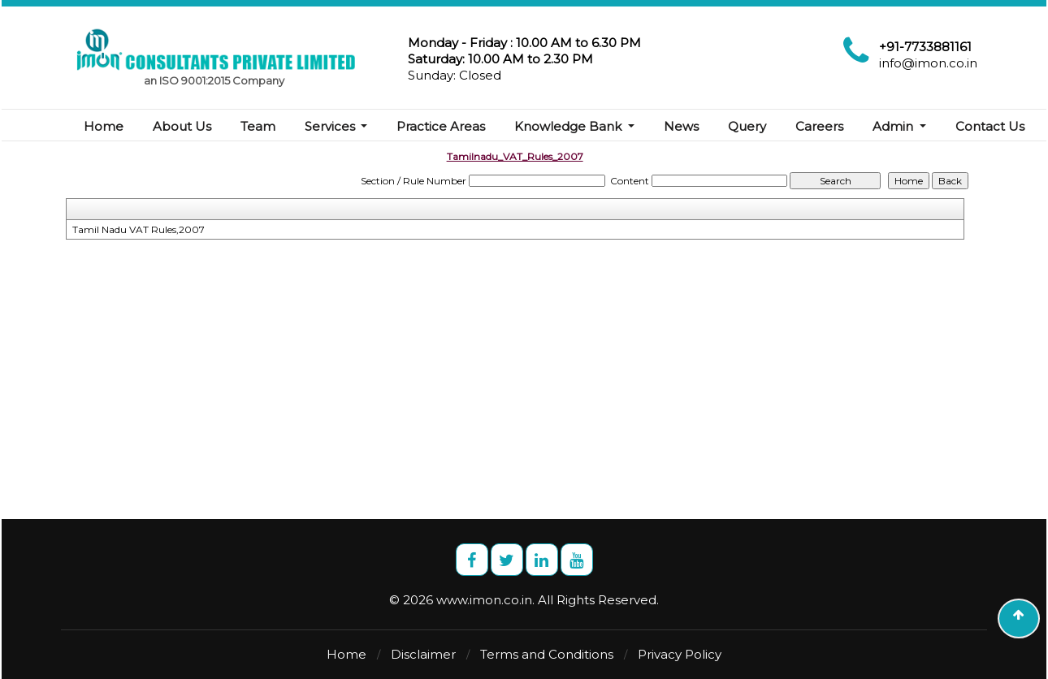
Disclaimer (423, 654)
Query (748, 126)
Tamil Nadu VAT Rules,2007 (138, 229)
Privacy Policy (679, 654)
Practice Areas (441, 126)
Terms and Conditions (546, 654)
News (682, 126)
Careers (820, 126)
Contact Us (989, 126)
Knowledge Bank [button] (570, 126)
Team (257, 126)
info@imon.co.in (928, 63)
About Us (182, 126)
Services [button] (331, 126)
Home (103, 126)
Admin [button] (895, 126)
